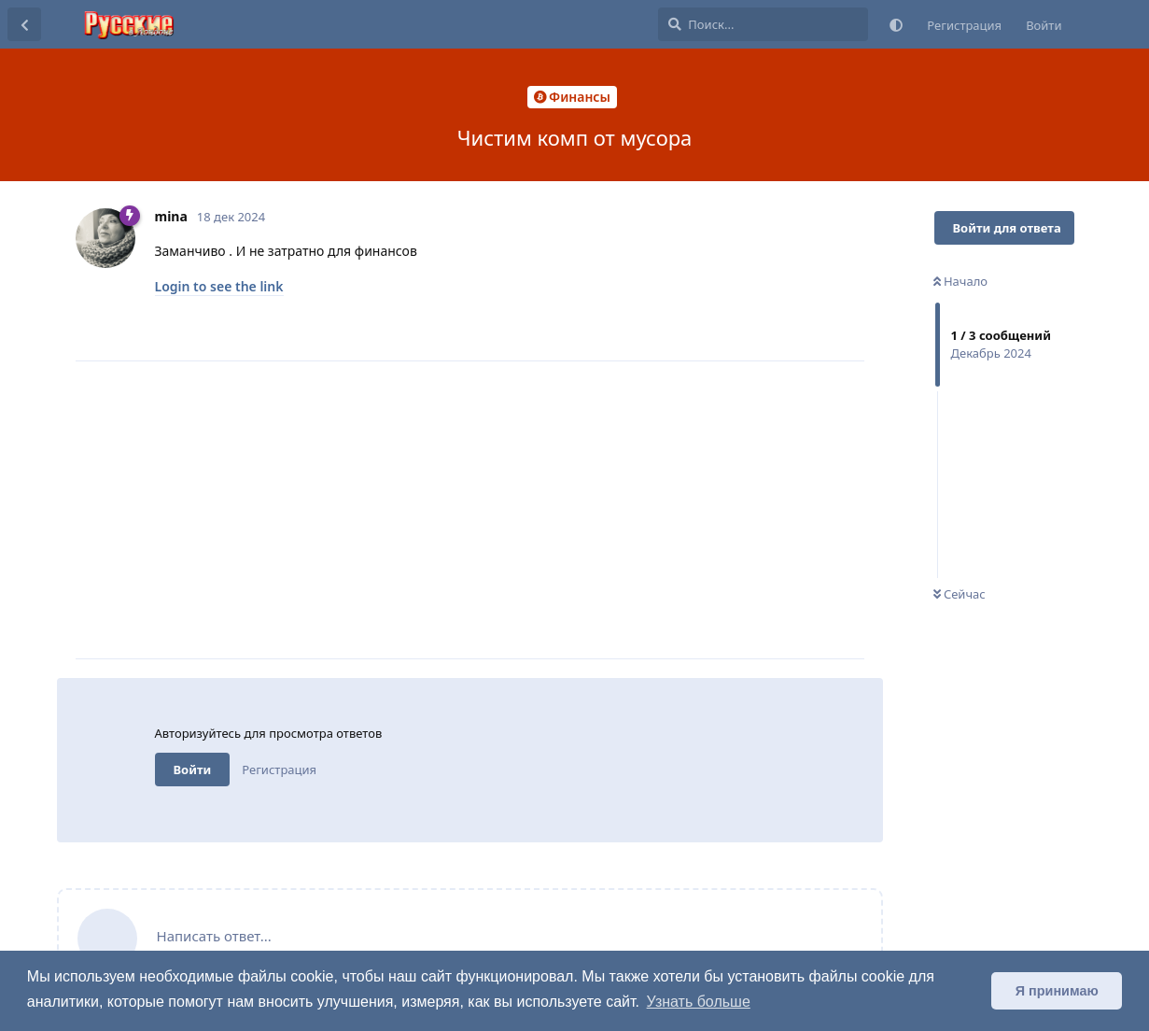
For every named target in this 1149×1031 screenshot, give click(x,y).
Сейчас (959, 594)
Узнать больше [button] (698, 1002)
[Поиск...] (763, 24)
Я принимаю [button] (1057, 990)
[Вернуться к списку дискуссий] (24, 24)
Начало (960, 281)
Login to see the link (219, 286)
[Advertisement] (509, 510)
